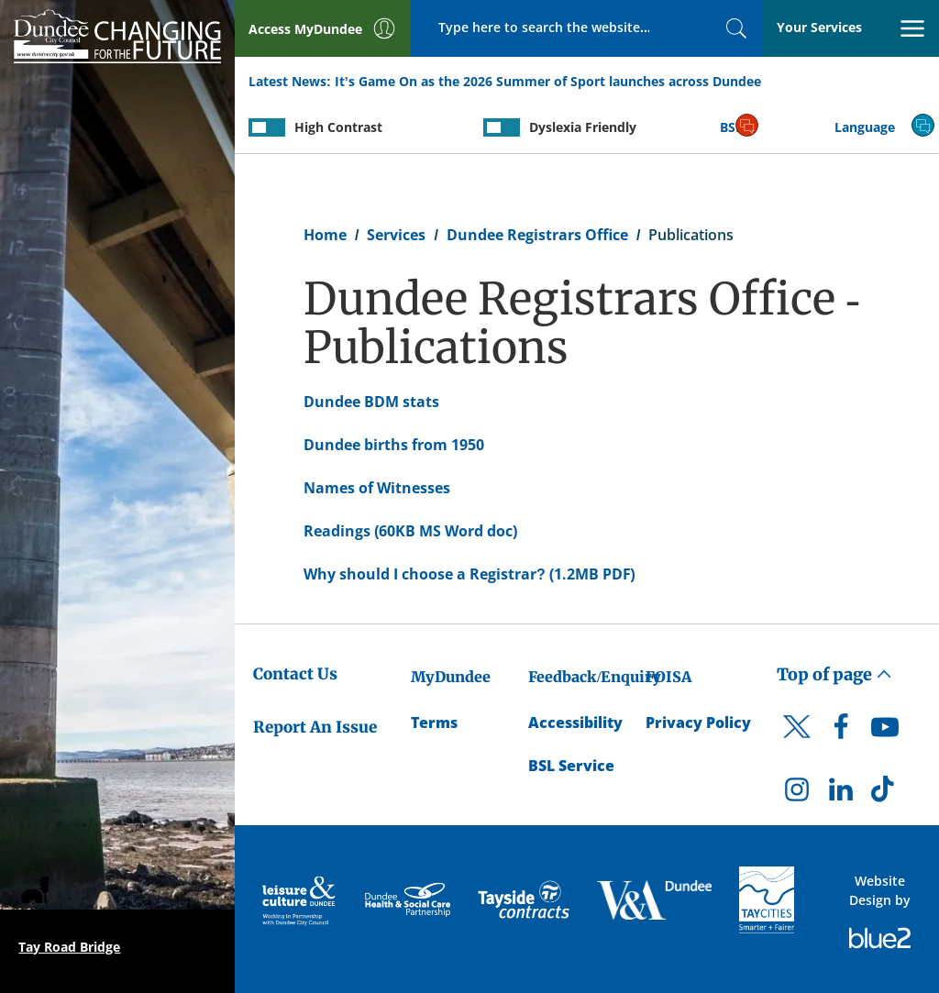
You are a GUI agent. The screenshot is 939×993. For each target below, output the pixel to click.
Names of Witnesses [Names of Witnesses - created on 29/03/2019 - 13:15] (377, 488)
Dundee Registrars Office (537, 235)
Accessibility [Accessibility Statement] (575, 722)
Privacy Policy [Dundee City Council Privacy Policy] (698, 722)
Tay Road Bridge (69, 946)
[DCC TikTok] (885, 794)
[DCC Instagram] (797, 794)
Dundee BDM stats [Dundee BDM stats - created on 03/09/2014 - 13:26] (371, 402)
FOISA (668, 677)
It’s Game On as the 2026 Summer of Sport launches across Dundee (548, 81)
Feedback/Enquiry (594, 677)
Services (396, 235)
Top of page (834, 674)
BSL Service (571, 766)
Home (325, 235)
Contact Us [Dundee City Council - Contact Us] (295, 674)
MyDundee (451, 677)
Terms (434, 722)
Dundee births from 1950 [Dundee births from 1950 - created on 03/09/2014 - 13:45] (394, 445)
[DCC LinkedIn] (841, 794)
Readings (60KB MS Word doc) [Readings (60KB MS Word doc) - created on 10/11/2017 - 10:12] (411, 531)
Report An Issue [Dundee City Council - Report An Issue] (315, 727)
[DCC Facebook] (841, 732)
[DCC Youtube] (885, 732)
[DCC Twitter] (797, 742)
